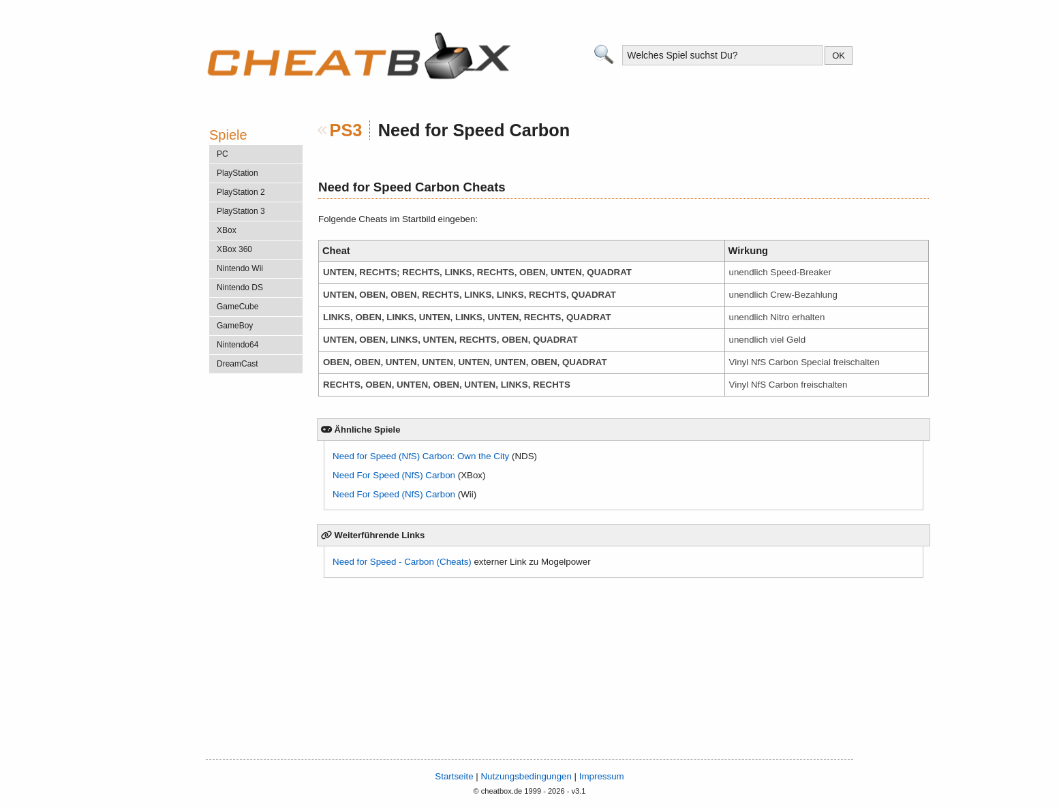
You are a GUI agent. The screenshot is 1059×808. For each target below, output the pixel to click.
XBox (226, 230)
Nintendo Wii (240, 268)
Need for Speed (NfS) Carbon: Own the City (421, 456)
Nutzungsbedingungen (525, 776)
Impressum (601, 776)
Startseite (454, 776)
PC (222, 154)
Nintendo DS (240, 287)
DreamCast (237, 364)
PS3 (346, 130)
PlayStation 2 (241, 192)
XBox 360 (234, 249)
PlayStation (237, 173)
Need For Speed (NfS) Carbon (394, 475)
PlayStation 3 (241, 211)
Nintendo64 (237, 344)
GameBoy (235, 325)
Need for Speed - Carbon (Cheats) (402, 562)
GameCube (237, 306)
